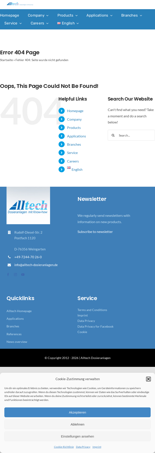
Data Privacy (83, 446)
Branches (74, 144)
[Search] (113, 135)
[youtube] (22, 274)
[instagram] (15, 274)
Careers (73, 161)
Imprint (97, 446)
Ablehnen (77, 424)
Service (72, 152)
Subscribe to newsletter (95, 231)
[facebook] (8, 274)
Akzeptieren (77, 412)
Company (74, 119)
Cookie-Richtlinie (64, 446)
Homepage (75, 111)
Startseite (6, 60)
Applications (76, 136)
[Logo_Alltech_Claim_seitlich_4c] (20, 4)
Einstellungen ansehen (77, 436)
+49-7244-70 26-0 (28, 257)
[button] (148, 379)
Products (74, 127)
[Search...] (131, 135)
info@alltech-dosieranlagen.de (36, 265)
